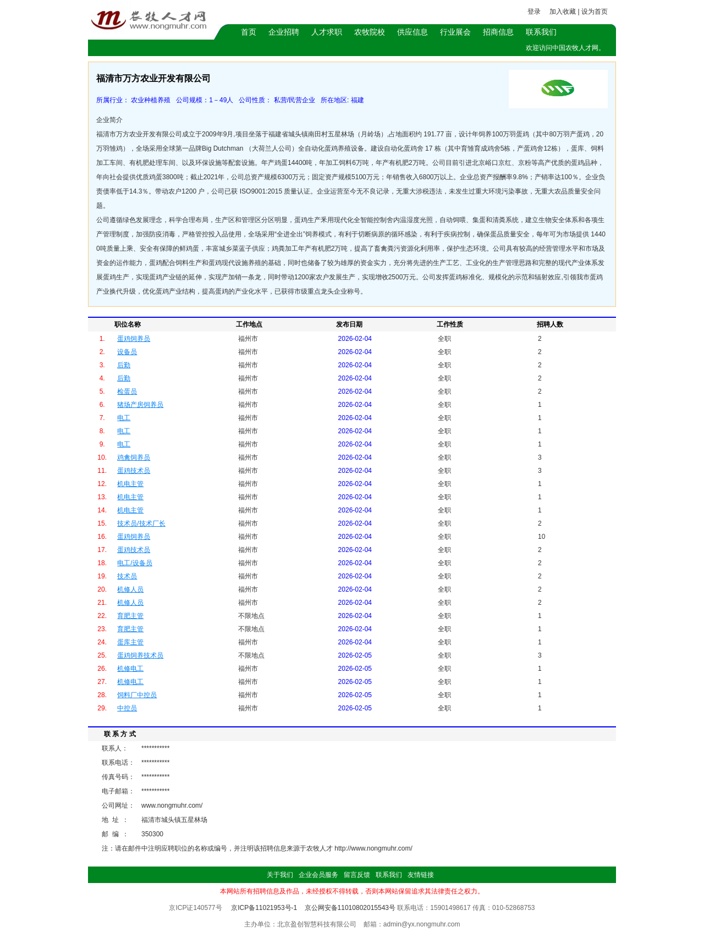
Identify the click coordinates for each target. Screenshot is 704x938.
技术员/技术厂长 (141, 523)
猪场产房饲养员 (140, 405)
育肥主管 (130, 616)
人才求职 (326, 31)
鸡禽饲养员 (133, 457)
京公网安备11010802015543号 (350, 908)
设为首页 (594, 11)
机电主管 (130, 484)
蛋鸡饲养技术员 (140, 655)
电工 (123, 418)
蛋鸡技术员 (133, 470)
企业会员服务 (318, 875)
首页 (248, 31)
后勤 (123, 365)
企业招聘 (283, 31)
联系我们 (541, 31)
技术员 (127, 576)
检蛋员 (127, 391)
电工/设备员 (134, 563)
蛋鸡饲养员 (133, 339)
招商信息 (498, 31)
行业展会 (455, 31)
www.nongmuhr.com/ (171, 805)
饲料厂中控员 (137, 695)
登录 (534, 11)
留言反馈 (357, 875)
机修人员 (130, 589)
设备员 (127, 352)
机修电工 (130, 668)
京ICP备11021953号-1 (264, 908)
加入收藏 (562, 11)
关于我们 (280, 875)
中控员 (127, 708)
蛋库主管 (130, 642)
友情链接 (421, 875)
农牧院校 (369, 31)
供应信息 (412, 31)
